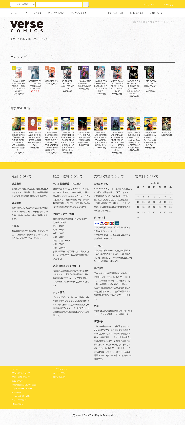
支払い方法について (21, 373)
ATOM (20, 404)
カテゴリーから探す (30, 13)
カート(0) (166, 4)
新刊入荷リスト (135, 13)
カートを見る (59, 373)
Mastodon (16, 392)
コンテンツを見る (76, 13)
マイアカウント (60, 369)
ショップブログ (19, 400)
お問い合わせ (154, 13)
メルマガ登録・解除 (112, 13)
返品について (18, 381)
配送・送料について (21, 377)
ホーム (14, 13)
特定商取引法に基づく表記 (24, 385)
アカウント (146, 4)
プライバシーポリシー (22, 388)
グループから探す (54, 13)
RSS (14, 404)
